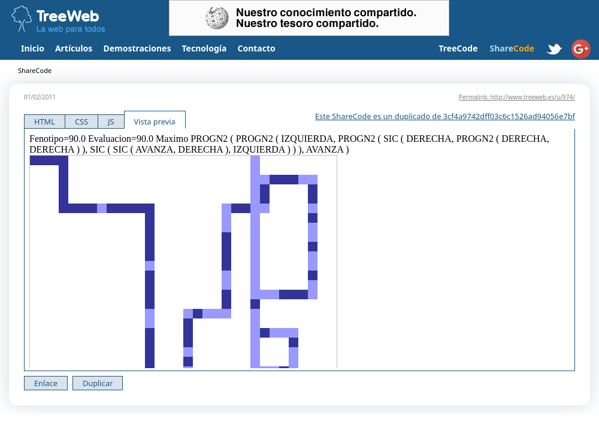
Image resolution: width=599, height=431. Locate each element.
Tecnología (204, 48)
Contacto (256, 48)
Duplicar (98, 383)
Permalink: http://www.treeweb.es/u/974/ (517, 97)
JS (111, 121)
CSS (81, 121)
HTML (44, 121)
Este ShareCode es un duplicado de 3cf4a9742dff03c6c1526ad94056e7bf (445, 116)
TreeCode (457, 48)
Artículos (73, 48)
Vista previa (155, 121)
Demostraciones (137, 48)
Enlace (46, 383)
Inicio (32, 48)
